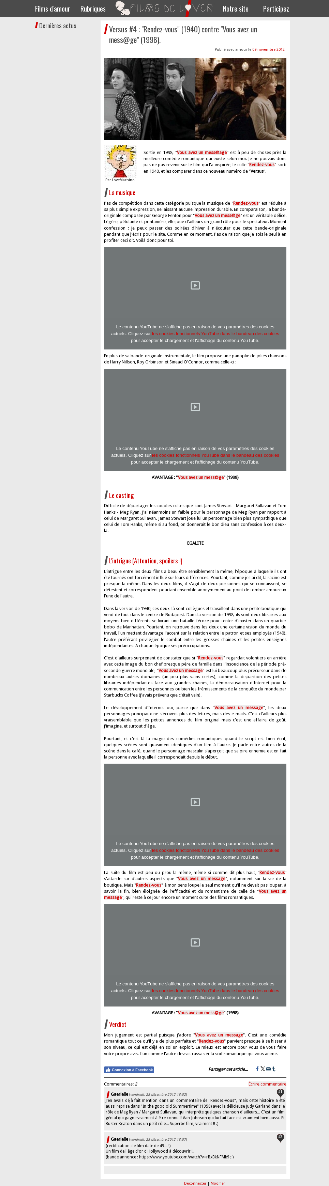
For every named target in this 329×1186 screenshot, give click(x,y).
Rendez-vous (272, 872)
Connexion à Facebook (129, 1070)
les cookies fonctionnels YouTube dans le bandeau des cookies (215, 333)
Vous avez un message (201, 878)
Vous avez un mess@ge (201, 477)
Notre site (236, 8)
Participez (276, 8)
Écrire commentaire (267, 1084)
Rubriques (93, 8)
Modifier (218, 1183)
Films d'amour (52, 8)
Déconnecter (195, 1183)
